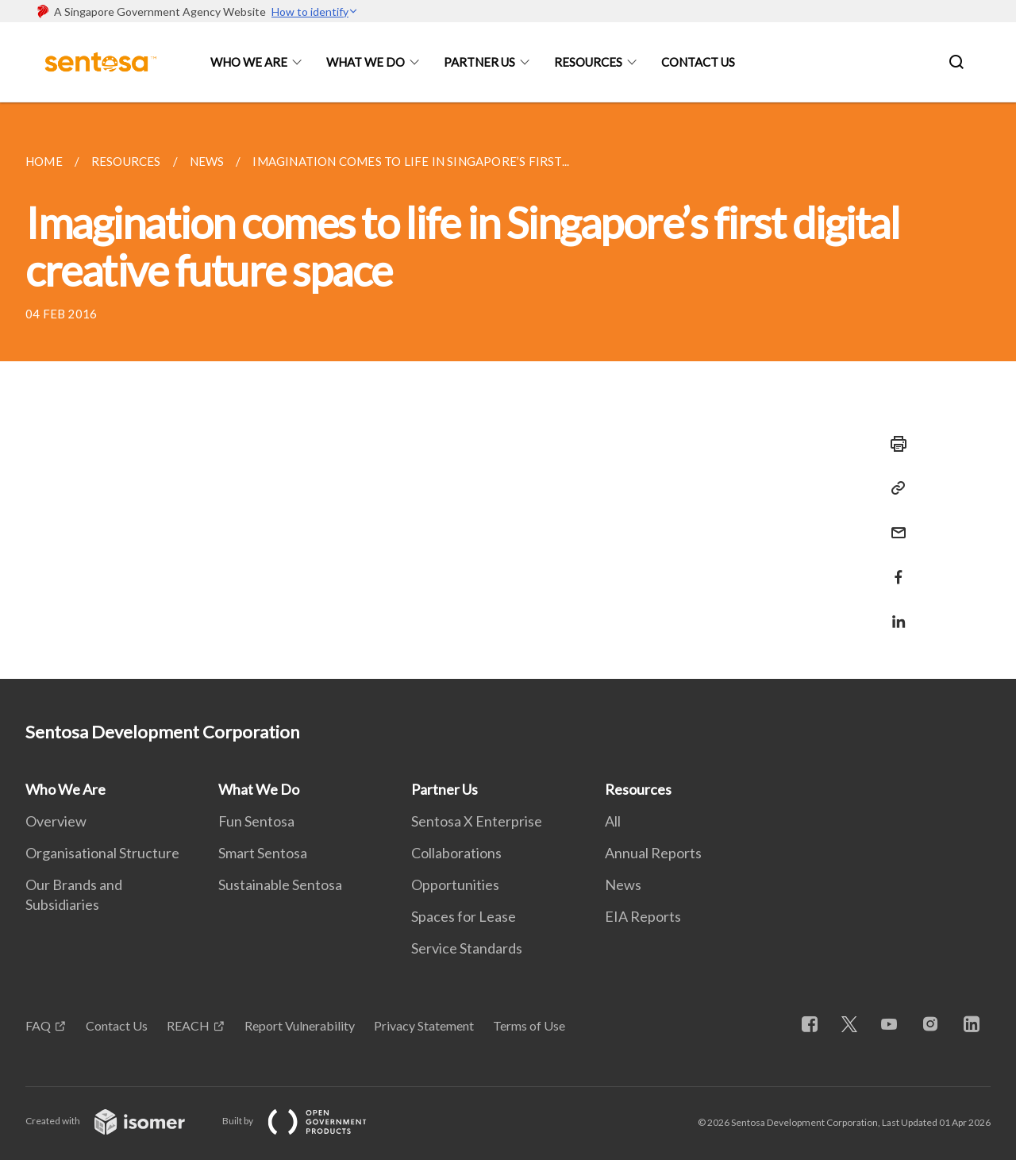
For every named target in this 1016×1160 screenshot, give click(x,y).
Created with (117, 1121)
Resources (588, 62)
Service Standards (466, 948)
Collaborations (456, 852)
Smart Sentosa (262, 852)
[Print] (894, 444)
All (613, 821)
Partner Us (479, 62)
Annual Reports (653, 852)
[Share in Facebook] (894, 567)
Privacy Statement (424, 1025)
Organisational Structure (102, 852)
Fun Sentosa (256, 821)
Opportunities (455, 884)
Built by (307, 1121)
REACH (188, 1025)
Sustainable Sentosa (280, 884)
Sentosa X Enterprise (476, 821)
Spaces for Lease (463, 916)
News (623, 884)
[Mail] (894, 522)
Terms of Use (529, 1025)
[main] (508, 390)
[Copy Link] (894, 488)
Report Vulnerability (299, 1025)
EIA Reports (643, 916)
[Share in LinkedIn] (894, 611)
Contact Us (698, 62)
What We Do (365, 62)
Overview (56, 821)
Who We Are (248, 62)
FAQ (38, 1025)
